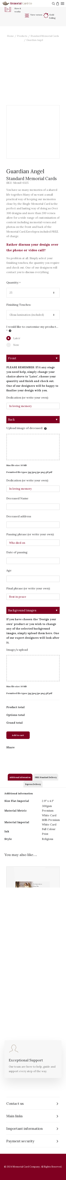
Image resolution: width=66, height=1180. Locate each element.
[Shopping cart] (57, 3)
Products (22, 36)
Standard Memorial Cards (45, 36)
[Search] (53, 3)
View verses (36, 14)
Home (10, 36)
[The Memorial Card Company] (21, 3)
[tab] (20, 777)
